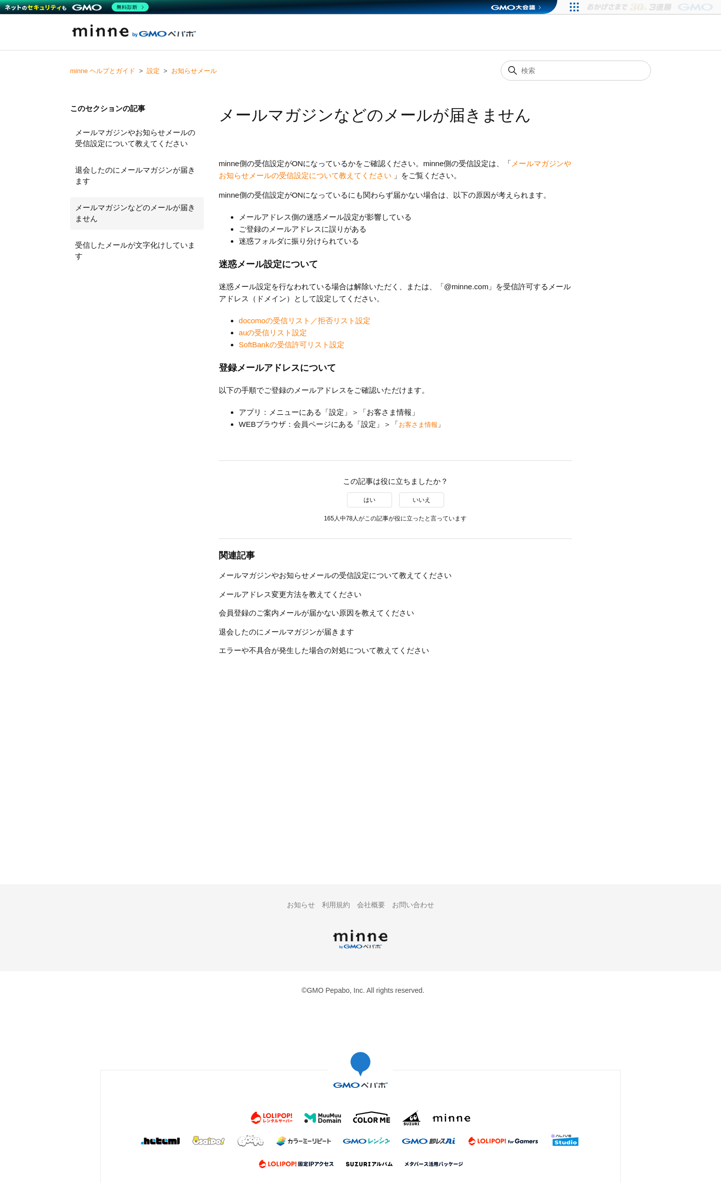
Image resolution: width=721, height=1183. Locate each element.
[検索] (576, 71)
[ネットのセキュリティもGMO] (77, 7)
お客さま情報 (418, 424)
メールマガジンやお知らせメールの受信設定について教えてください (135, 138)
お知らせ (301, 905)
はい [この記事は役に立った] (370, 499)
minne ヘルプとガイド (102, 71)
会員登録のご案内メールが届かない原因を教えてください (316, 613)
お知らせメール (194, 71)
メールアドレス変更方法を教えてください (290, 594)
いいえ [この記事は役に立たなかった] (422, 499)
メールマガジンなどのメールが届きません (135, 213)
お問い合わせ (413, 905)
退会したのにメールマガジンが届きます (135, 176)
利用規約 (336, 905)
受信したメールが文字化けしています (135, 251)
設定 (153, 71)
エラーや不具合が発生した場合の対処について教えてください (324, 650)
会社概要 (371, 905)
